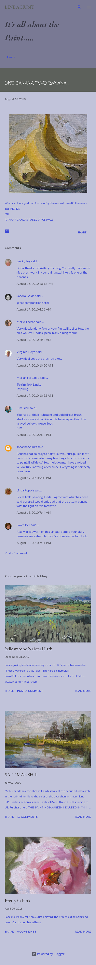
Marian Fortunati (28, 377)
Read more (83, 690)
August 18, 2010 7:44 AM (34, 512)
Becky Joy (24, 261)
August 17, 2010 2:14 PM (34, 434)
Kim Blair (23, 408)
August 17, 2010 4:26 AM (34, 309)
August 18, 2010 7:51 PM (34, 543)
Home (11, 57)
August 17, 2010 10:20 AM (35, 365)
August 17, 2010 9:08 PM (34, 478)
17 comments (27, 816)
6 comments (26, 931)
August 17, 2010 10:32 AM (35, 395)
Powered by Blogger (48, 954)
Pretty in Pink (17, 900)
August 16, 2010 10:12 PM (35, 283)
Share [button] (82, 232)
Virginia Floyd (26, 352)
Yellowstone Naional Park (28, 649)
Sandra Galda (25, 296)
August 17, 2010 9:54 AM (34, 339)
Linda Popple (25, 490)
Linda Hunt (19, 7)
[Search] (79, 7)
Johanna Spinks (27, 447)
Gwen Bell (23, 525)
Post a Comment (16, 553)
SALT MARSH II (21, 774)
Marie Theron (26, 322)
